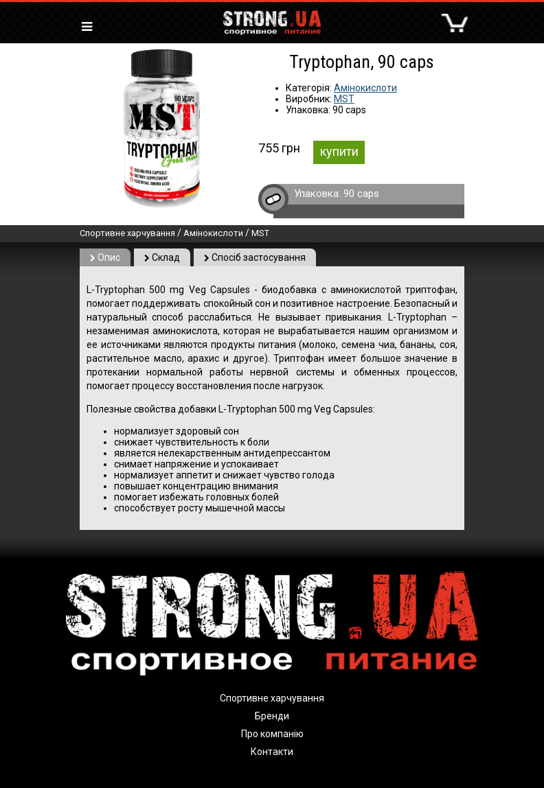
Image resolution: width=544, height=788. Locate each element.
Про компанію (272, 733)
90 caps (361, 193)
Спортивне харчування (127, 233)
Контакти (272, 751)
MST (344, 98)
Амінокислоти (365, 87)
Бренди (272, 715)
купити (339, 151)
